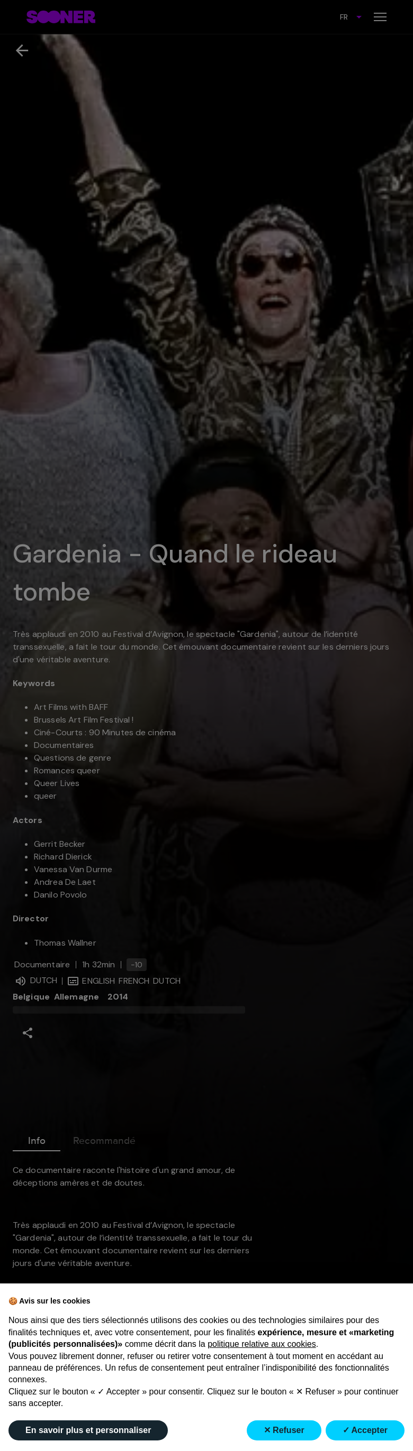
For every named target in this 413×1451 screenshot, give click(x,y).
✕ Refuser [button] (284, 1430)
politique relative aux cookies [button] (262, 1343)
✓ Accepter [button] (365, 1430)
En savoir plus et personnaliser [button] (88, 1430)
